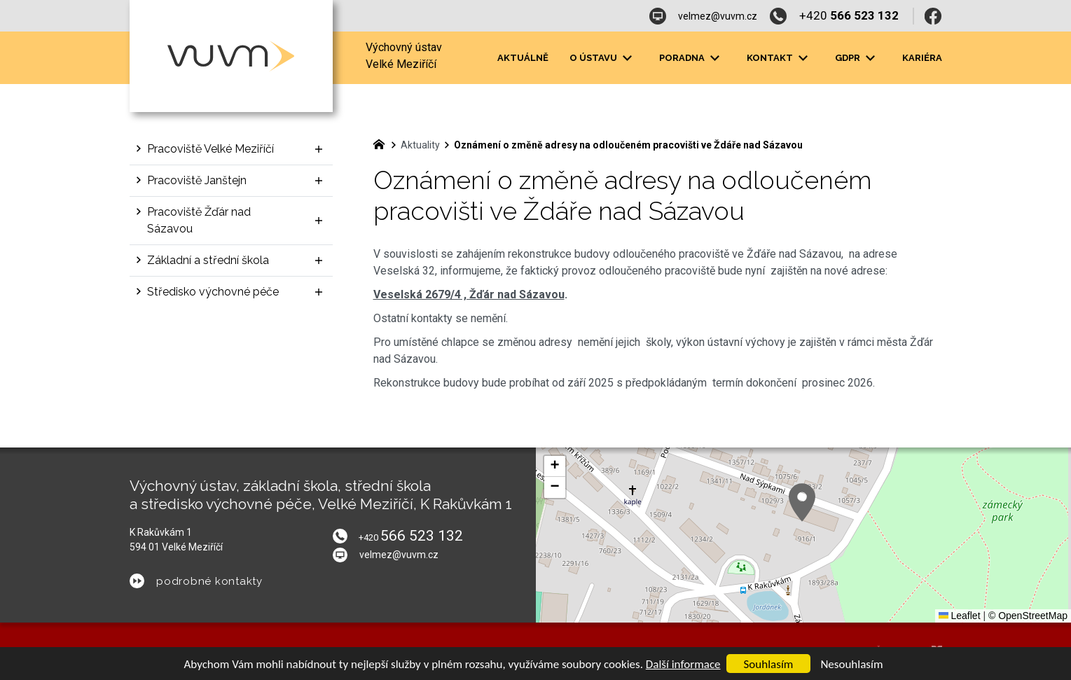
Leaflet (960, 615)
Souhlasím (769, 664)
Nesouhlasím (851, 664)
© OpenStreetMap (1027, 615)
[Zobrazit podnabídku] (627, 58)
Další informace (683, 664)
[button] (802, 502)
